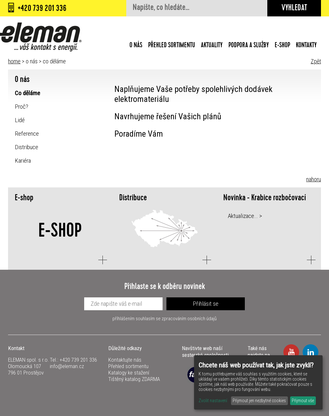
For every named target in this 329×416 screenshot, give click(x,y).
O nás (135, 46)
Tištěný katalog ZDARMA (134, 379)
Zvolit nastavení (213, 400)
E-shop (282, 46)
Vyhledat (294, 8)
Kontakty (306, 46)
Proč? (21, 106)
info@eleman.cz (67, 366)
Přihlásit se (205, 303)
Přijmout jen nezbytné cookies (259, 400)
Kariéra (23, 160)
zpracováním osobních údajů (189, 318)
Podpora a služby (248, 46)
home (14, 61)
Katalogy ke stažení (128, 372)
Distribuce (26, 147)
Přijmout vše (303, 400)
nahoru (313, 179)
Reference (27, 133)
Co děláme (27, 93)
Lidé (20, 120)
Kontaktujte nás (124, 360)
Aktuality (212, 46)
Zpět (316, 61)
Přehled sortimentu (171, 46)
